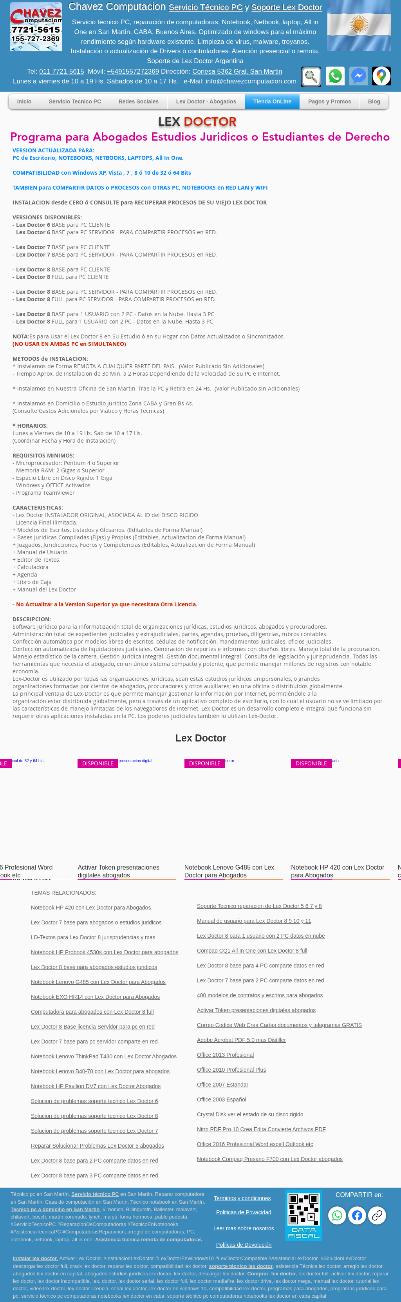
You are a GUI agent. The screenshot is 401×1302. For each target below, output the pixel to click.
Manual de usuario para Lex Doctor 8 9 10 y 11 (254, 921)
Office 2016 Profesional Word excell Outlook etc (255, 1144)
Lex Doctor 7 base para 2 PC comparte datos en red (260, 980)
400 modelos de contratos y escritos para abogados (260, 995)
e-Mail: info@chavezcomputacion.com (240, 81)
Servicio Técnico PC (206, 6)
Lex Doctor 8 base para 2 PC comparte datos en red (94, 1160)
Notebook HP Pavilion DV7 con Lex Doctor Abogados (96, 1086)
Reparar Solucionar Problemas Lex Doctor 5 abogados (97, 1146)
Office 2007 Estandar (222, 1084)
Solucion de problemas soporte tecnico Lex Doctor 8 (94, 1116)
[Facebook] (357, 1215)
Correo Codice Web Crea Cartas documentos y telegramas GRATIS (279, 1025)
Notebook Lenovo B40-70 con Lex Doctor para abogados (100, 1071)
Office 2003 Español (221, 1099)
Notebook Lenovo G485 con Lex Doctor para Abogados (98, 982)
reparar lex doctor (127, 1266)
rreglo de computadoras (157, 1232)
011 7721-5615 (61, 71)
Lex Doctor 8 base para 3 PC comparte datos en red (94, 1175)
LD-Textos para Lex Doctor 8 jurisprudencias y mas (93, 937)
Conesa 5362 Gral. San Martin (237, 71)
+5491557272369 (133, 71)
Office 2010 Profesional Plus (231, 1070)
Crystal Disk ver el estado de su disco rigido (250, 1114)
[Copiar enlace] (377, 1215)
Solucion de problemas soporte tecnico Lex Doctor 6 (94, 1101)
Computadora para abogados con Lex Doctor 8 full (92, 1012)
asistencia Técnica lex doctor (308, 1266)
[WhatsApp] (337, 1215)
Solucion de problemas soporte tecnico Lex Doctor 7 (94, 1131)
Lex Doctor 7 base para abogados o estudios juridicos (96, 922)
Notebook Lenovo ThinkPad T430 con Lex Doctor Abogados (104, 1056)
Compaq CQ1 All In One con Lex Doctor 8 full (252, 951)
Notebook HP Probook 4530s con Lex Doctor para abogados (104, 952)
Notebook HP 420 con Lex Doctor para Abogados (91, 907)
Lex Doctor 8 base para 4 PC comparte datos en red (260, 965)
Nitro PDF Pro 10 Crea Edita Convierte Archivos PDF (261, 1129)
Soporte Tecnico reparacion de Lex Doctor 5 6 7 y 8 (259, 906)
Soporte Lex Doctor (286, 6)
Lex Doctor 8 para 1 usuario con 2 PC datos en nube (261, 936)
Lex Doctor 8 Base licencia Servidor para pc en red (93, 1027)
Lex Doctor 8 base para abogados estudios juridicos (94, 967)
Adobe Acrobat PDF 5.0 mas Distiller (241, 1040)
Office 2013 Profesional (225, 1055)
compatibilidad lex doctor (178, 1266)
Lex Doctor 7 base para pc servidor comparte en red (94, 1041)
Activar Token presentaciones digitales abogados (256, 1010)
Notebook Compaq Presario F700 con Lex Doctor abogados (270, 1159)
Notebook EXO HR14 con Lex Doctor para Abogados (95, 997)
